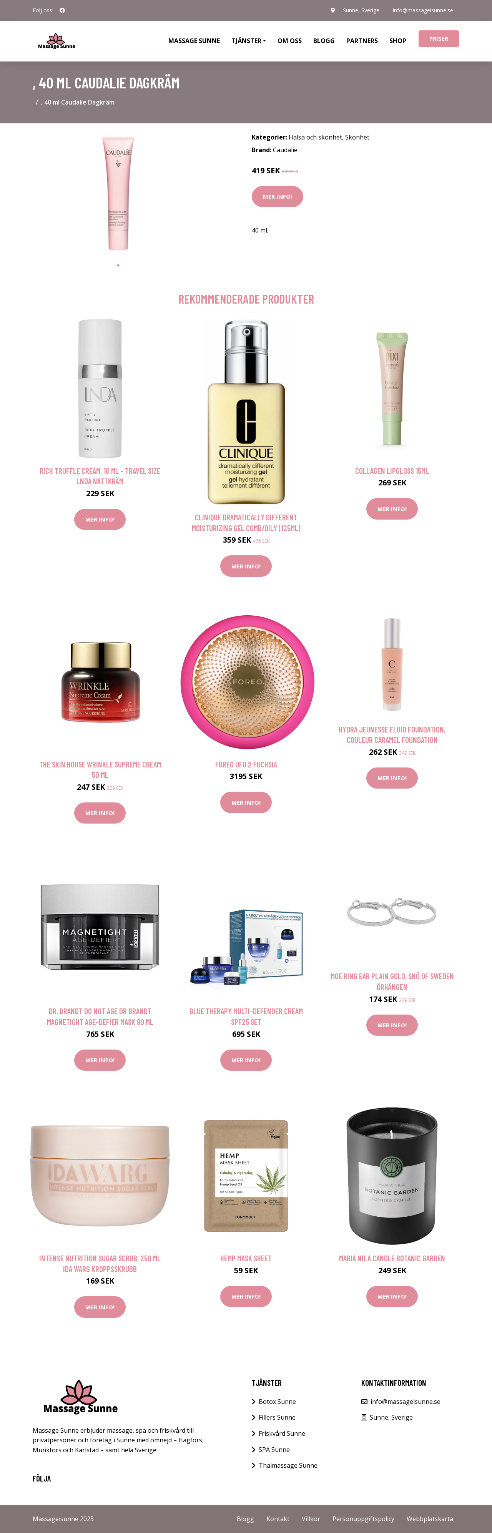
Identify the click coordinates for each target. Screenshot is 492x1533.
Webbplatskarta (430, 1519)
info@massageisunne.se (423, 10)
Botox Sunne (277, 1401)
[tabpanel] (118, 194)
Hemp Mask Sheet (246, 1258)
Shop (397, 41)
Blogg (324, 41)
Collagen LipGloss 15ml (392, 470)
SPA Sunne (274, 1449)
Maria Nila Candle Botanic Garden (392, 1258)
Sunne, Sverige (360, 10)
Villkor (311, 1519)
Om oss (290, 41)
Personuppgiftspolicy (363, 1519)
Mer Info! (277, 196)
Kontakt (277, 1519)
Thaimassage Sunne (288, 1465)
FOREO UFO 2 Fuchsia (246, 764)
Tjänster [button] (246, 41)
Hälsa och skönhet (315, 137)
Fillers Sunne (277, 1417)
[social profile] (62, 10)
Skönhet (357, 137)
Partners (362, 41)
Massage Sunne (194, 41)
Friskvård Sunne (282, 1433)
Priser (438, 38)
